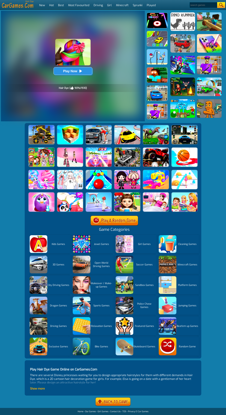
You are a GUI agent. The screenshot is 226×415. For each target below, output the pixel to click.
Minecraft (122, 5)
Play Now (72, 71)
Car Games (143, 411)
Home (80, 411)
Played (151, 5)
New (42, 5)
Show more (37, 388)
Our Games (90, 411)
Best (61, 5)
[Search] (203, 5)
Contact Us (115, 411)
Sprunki (137, 5)
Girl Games (103, 411)
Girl (109, 5)
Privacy (131, 411)
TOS (124, 411)
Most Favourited (78, 5)
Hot (51, 5)
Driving (98, 5)
